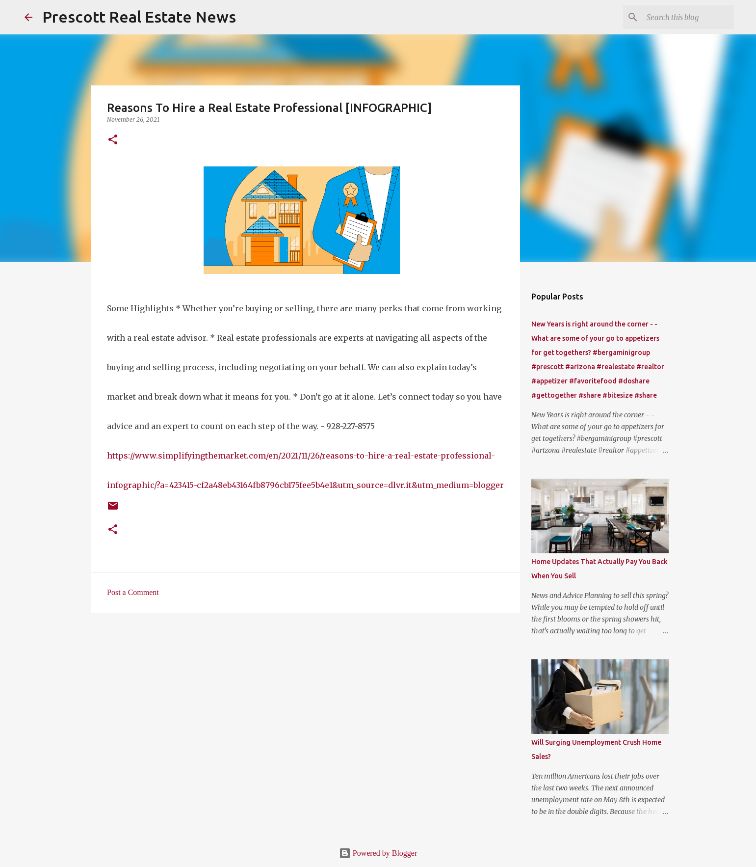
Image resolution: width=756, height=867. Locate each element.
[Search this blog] (682, 17)
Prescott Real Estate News (139, 17)
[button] (113, 140)
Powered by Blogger (378, 853)
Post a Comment (133, 592)
